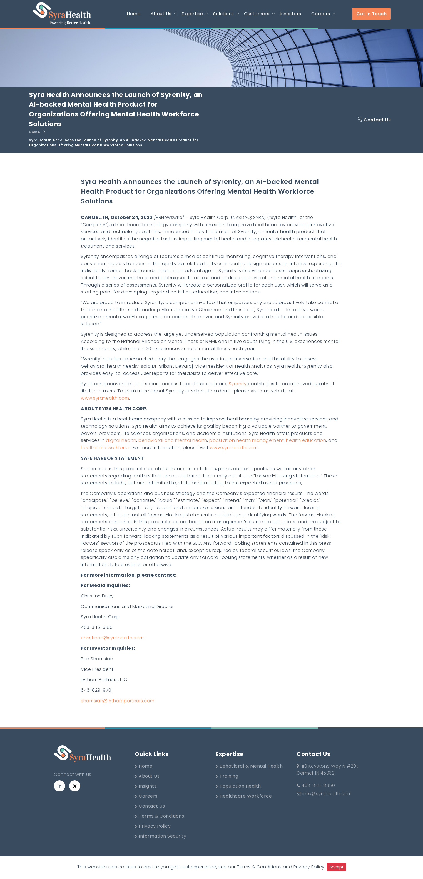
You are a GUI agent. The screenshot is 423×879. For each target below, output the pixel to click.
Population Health (238, 793)
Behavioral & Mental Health (249, 773)
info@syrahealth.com (324, 801)
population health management (246, 445)
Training (227, 783)
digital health (121, 445)
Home (34, 133)
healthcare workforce (105, 452)
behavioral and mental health (172, 445)
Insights (145, 793)
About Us (147, 783)
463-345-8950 (316, 793)
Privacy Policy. (309, 867)
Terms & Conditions (159, 823)
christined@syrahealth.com (112, 644)
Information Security (160, 843)
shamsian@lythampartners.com (118, 707)
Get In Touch (371, 14)
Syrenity (238, 387)
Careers (146, 803)
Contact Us (374, 120)
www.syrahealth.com (105, 402)
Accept (336, 867)
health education (306, 445)
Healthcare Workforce (244, 803)
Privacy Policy (153, 833)
